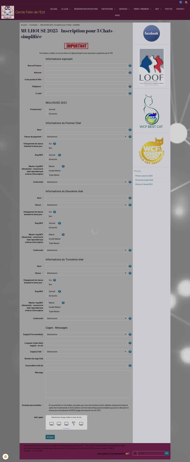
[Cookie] (5, 457)
